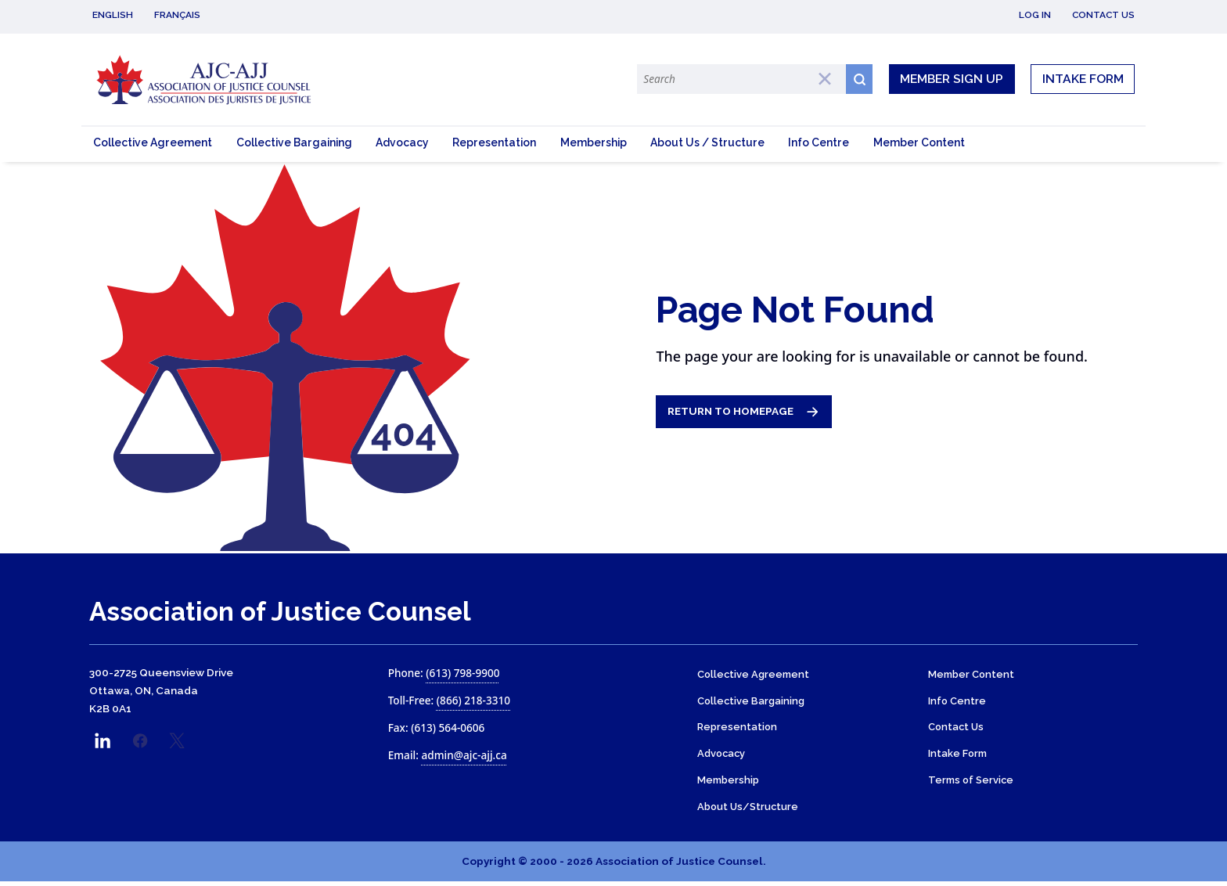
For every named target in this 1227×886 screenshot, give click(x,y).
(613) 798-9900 (462, 675)
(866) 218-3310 (473, 702)
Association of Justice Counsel (280, 614)
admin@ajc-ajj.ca (463, 757)
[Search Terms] (741, 78)
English (112, 14)
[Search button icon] (859, 78)
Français (177, 14)
